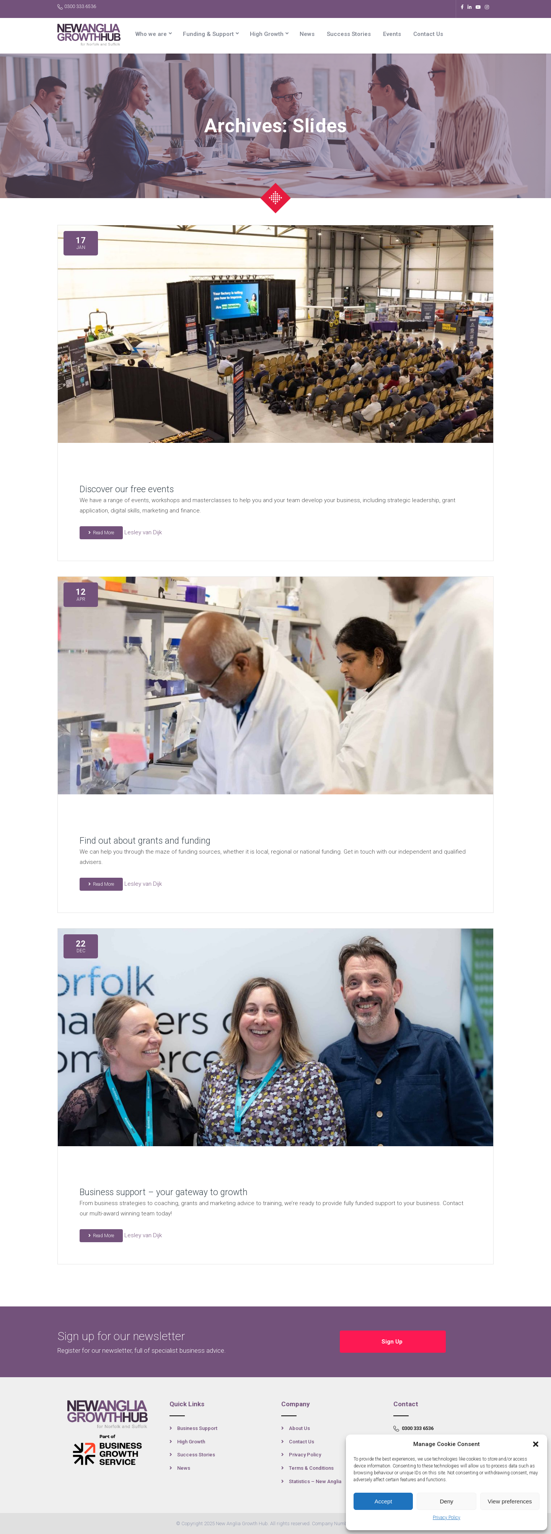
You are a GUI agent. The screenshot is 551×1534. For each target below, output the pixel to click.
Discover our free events (127, 489)
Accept (383, 1501)
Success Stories (349, 34)
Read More (101, 532)
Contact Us (428, 34)
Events (392, 34)
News (307, 34)
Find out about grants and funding (145, 841)
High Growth (267, 34)
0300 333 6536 (76, 7)
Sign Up (392, 1341)
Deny (446, 1501)
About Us (299, 1428)
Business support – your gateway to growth (164, 1192)
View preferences (510, 1501)
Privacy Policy (446, 1517)
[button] (536, 1444)
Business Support (197, 1428)
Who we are (151, 34)
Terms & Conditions (311, 1468)
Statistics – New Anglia (315, 1481)
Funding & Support (208, 34)
